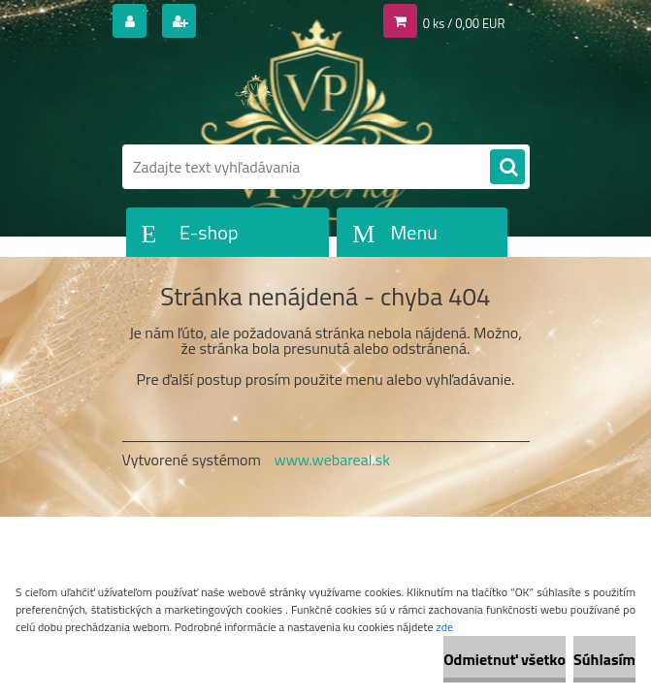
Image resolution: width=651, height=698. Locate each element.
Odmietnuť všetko (504, 659)
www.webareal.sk (332, 459)
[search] (507, 167)
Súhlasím (604, 659)
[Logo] (255, 94)
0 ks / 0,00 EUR (464, 23)
